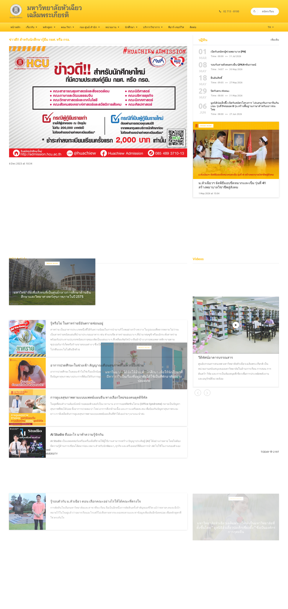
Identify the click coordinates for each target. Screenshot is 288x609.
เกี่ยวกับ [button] (30, 27)
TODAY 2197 (270, 451)
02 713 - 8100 (229, 11)
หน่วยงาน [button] (111, 27)
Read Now (206, 190)
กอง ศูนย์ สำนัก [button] (89, 27)
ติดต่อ (193, 27)
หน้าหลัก (15, 27)
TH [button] (269, 27)
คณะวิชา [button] (66, 27)
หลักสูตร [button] (48, 27)
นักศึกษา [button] (130, 27)
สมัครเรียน (262, 11)
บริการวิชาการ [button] (152, 27)
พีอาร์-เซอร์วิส (176, 27)
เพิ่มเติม (275, 81)
